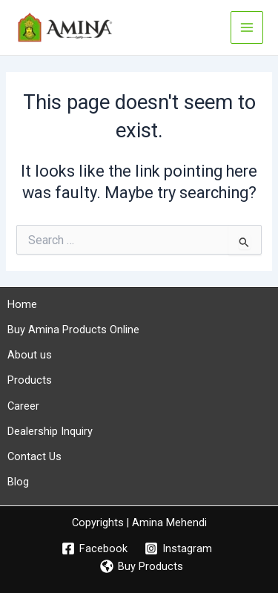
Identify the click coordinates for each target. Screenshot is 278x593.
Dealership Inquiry (50, 431)
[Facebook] (94, 548)
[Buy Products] (142, 566)
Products (29, 380)
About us (29, 354)
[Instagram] (179, 548)
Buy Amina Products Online (73, 329)
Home (22, 304)
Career (23, 406)
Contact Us (34, 456)
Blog (18, 481)
